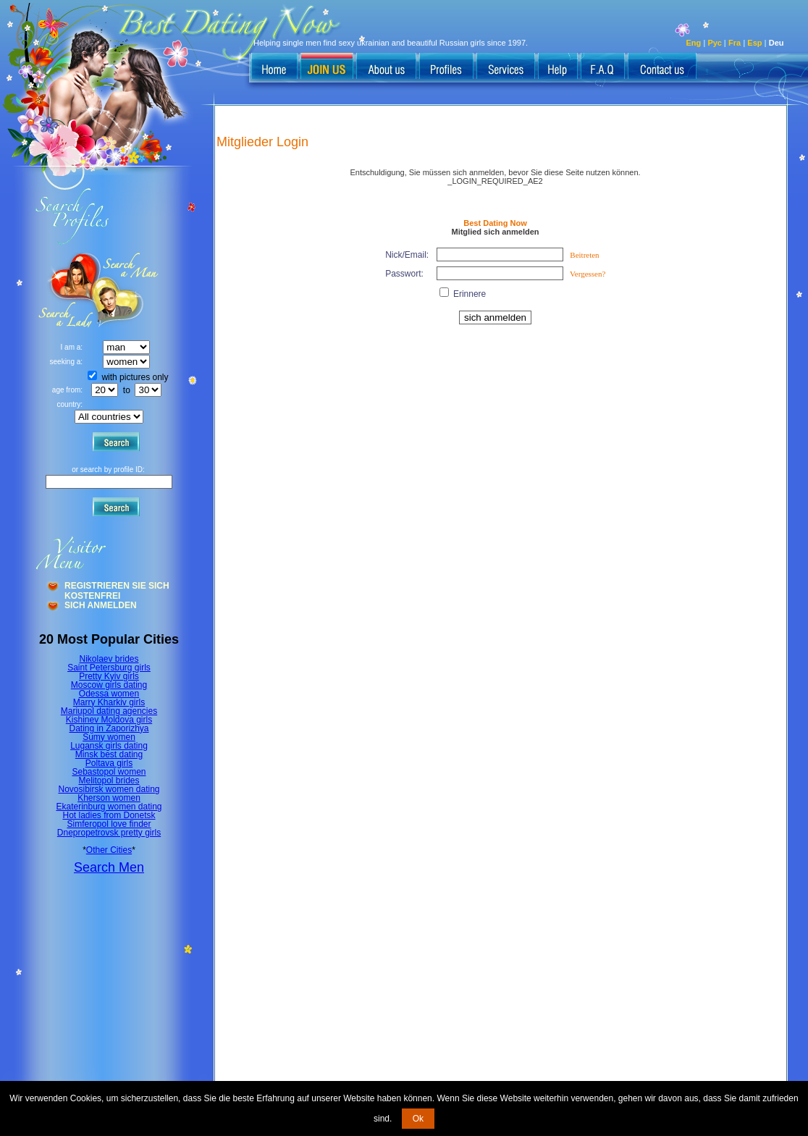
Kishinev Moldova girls (109, 720)
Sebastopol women (109, 772)
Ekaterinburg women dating (108, 806)
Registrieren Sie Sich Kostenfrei (116, 587)
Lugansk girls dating (109, 746)
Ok (418, 1119)
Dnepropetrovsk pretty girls (109, 833)
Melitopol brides (108, 780)
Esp (754, 42)
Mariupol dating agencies (109, 711)
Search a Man (66, 290)
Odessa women (109, 694)
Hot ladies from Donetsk (108, 815)
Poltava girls (108, 763)
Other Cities (109, 850)
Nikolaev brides (108, 659)
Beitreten (584, 255)
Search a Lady (127, 290)
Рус (715, 42)
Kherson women (108, 798)
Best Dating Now (494, 223)
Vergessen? (587, 273)
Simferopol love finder (109, 824)
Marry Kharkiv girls (109, 702)
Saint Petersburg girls (109, 667)
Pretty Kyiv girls (109, 676)
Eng (694, 42)
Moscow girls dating (109, 685)
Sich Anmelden (100, 605)
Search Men (109, 867)
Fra (734, 42)
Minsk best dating (109, 754)
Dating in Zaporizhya (108, 728)
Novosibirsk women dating (108, 789)
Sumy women (109, 737)
